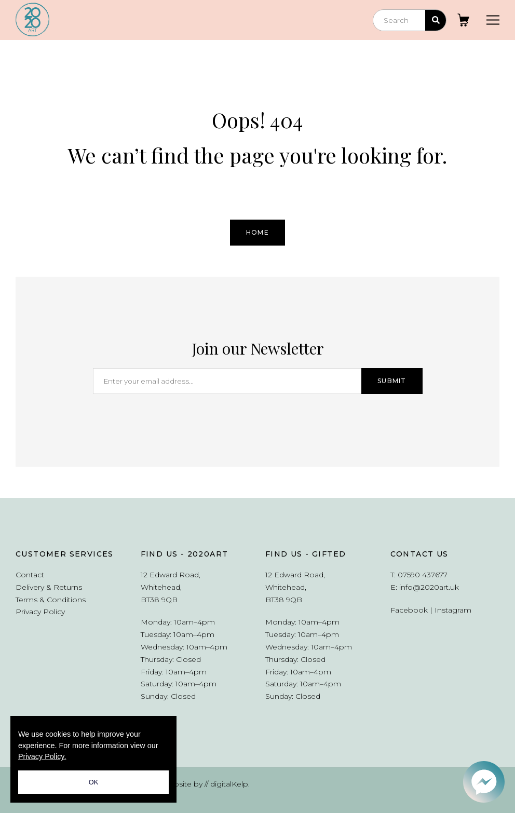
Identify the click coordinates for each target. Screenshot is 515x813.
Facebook (409, 610)
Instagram (453, 610)
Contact (30, 574)
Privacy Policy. (42, 756)
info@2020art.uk (429, 587)
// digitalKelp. (227, 784)
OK (94, 782)
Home (257, 232)
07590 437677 (423, 574)
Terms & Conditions (51, 599)
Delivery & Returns (49, 587)
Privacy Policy (40, 611)
